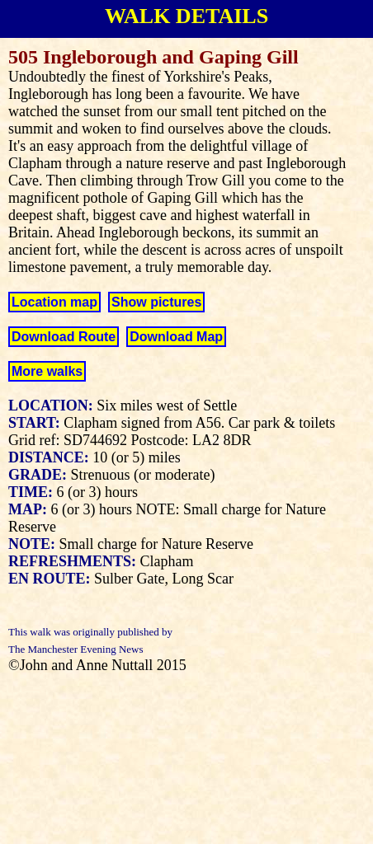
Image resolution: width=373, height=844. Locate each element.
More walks (47, 371)
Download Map (176, 337)
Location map (54, 302)
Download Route (64, 337)
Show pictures (156, 302)
